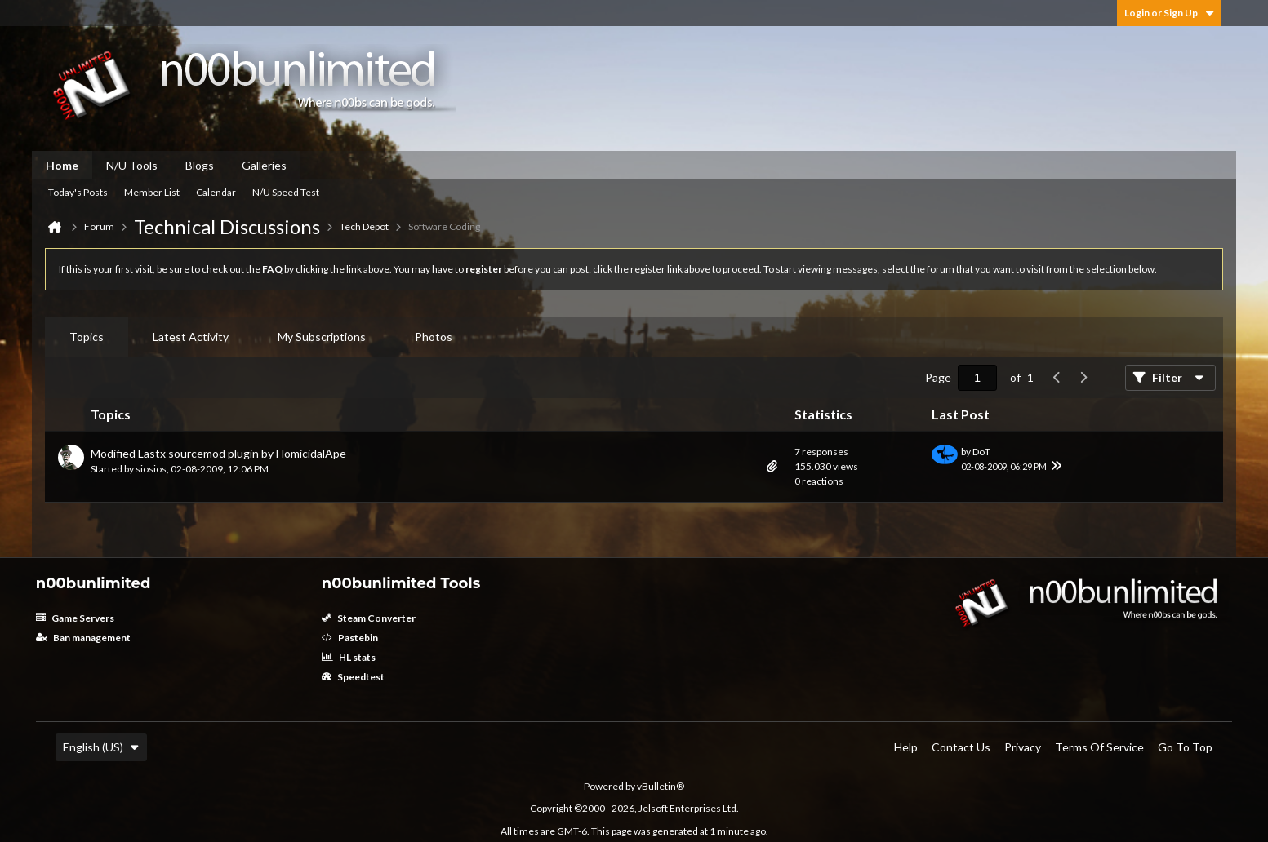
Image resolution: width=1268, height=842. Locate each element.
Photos (433, 336)
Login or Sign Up (1169, 13)
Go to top (1185, 747)
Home (62, 165)
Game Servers (75, 618)
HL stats (349, 657)
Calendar (216, 192)
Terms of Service (1099, 747)
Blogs (199, 165)
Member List (152, 192)
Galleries (264, 165)
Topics (86, 336)
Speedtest (353, 677)
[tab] (86, 337)
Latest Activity (191, 336)
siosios (151, 469)
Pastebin (350, 638)
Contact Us (961, 747)
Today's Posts (78, 192)
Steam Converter (369, 618)
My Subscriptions (322, 336)
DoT (981, 451)
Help (906, 747)
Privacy (1022, 747)
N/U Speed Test (285, 192)
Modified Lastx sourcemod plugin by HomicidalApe (218, 453)
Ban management (83, 638)
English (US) (101, 747)
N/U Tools (132, 165)
